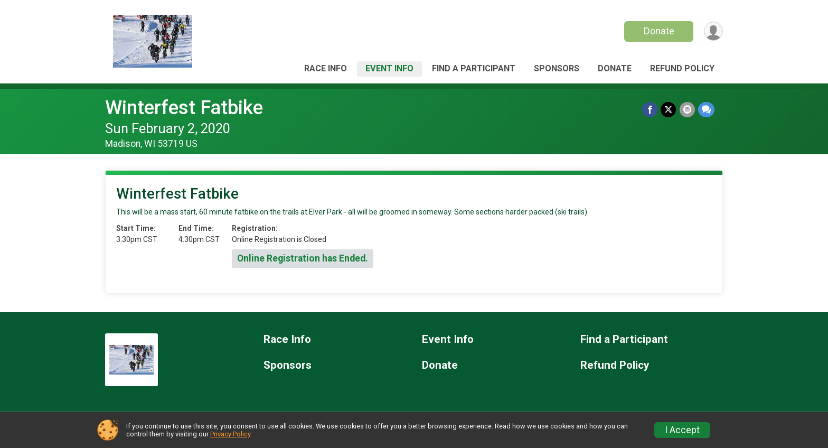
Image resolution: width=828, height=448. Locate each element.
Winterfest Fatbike (184, 107)
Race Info (325, 68)
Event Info (389, 68)
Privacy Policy (230, 434)
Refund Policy (682, 68)
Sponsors (556, 68)
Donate (658, 30)
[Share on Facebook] (650, 109)
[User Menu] (713, 31)
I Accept (682, 430)
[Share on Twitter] (668, 109)
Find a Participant (473, 68)
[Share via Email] (687, 109)
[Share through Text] (706, 109)
